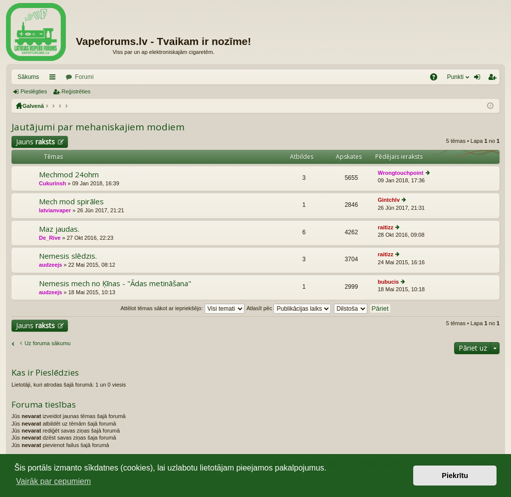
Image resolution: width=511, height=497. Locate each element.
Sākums (28, 76)
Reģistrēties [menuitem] (494, 78)
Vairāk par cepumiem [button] (53, 481)
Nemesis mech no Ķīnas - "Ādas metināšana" (115, 283)
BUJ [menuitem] (437, 78)
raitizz (385, 227)
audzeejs (50, 265)
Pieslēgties (33, 91)
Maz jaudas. (59, 229)
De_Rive (49, 238)
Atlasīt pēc (289, 308)
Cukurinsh (52, 183)
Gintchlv (389, 200)
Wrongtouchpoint (400, 173)
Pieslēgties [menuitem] (479, 78)
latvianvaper (55, 210)
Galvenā (33, 106)
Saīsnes (54, 78)
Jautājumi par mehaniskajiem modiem (98, 126)
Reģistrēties (75, 91)
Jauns (35, 141)
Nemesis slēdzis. (68, 256)
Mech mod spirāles (71, 201)
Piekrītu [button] (455, 476)
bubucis (388, 282)
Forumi (84, 76)
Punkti (455, 76)
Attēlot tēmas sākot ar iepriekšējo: (182, 308)
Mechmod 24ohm (69, 174)
